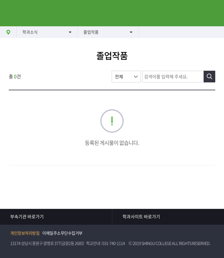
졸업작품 (91, 32)
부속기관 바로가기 (27, 216)
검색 (209, 76)
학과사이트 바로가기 (141, 216)
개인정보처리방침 (24, 233)
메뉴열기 (13, 13)
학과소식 (30, 32)
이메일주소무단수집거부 (62, 233)
